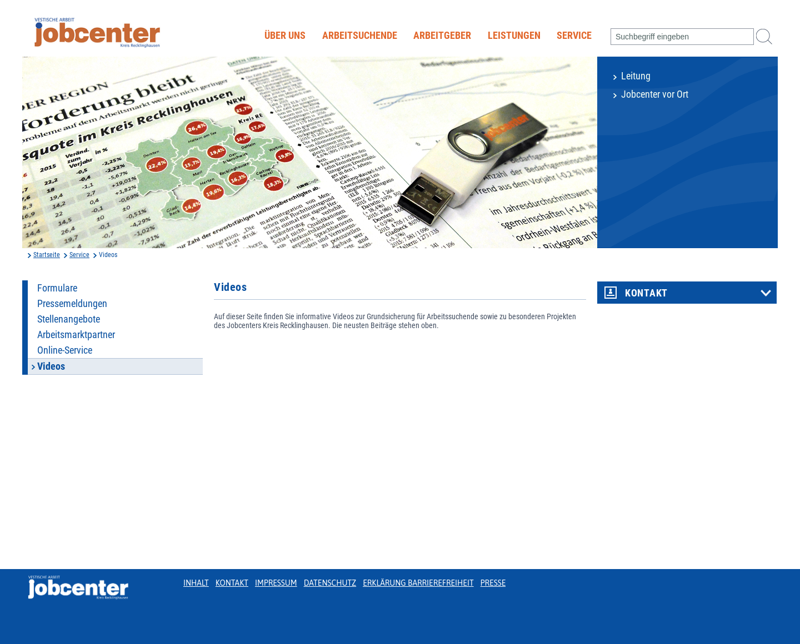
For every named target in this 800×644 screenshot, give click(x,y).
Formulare (57, 288)
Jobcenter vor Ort (654, 94)
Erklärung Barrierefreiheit (418, 582)
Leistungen (514, 35)
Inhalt (196, 582)
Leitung (636, 76)
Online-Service (64, 350)
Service (574, 35)
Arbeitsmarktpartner (76, 334)
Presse (493, 582)
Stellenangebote (68, 319)
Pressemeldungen (72, 303)
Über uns (285, 35)
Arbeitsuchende (359, 35)
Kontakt (646, 293)
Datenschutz (330, 582)
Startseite (46, 255)
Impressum (276, 582)
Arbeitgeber (442, 35)
